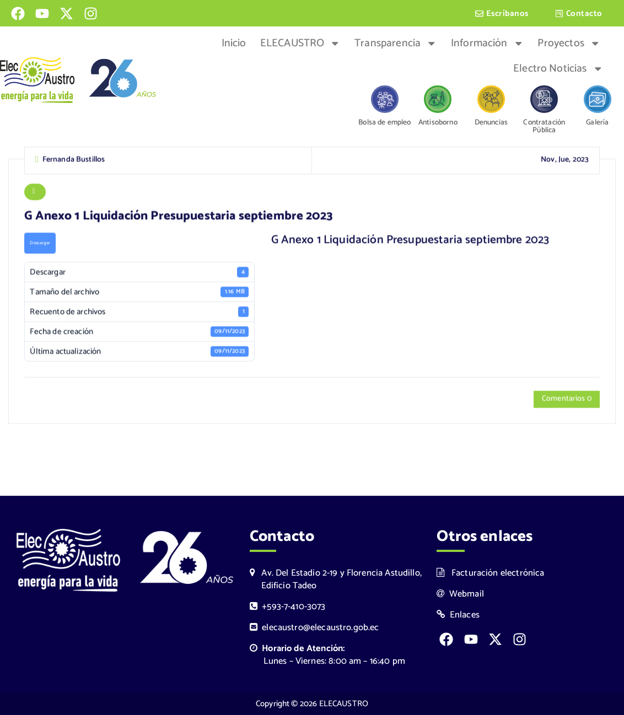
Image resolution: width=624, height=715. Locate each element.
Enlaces (458, 615)
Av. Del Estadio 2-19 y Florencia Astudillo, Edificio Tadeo (336, 579)
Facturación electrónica (490, 573)
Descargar (40, 244)
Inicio (234, 43)
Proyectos (568, 43)
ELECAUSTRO (300, 43)
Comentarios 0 (566, 400)
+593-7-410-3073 (288, 606)
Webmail (460, 594)
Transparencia (395, 43)
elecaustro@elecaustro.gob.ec (314, 627)
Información (487, 43)
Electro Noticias (558, 69)
